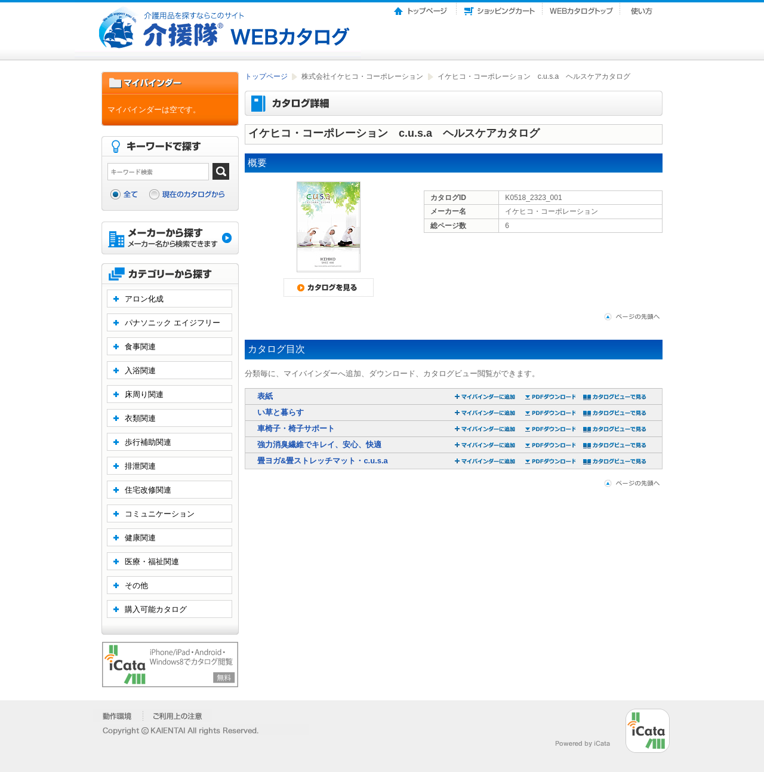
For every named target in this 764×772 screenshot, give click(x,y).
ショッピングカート (500, 8)
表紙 (265, 396)
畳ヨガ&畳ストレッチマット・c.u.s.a (322, 460)
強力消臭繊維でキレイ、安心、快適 (319, 444)
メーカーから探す (170, 239)
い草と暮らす (280, 412)
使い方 (643, 8)
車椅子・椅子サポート (296, 428)
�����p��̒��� (177, 715)
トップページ (421, 8)
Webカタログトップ (581, 8)
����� (118, 715)
